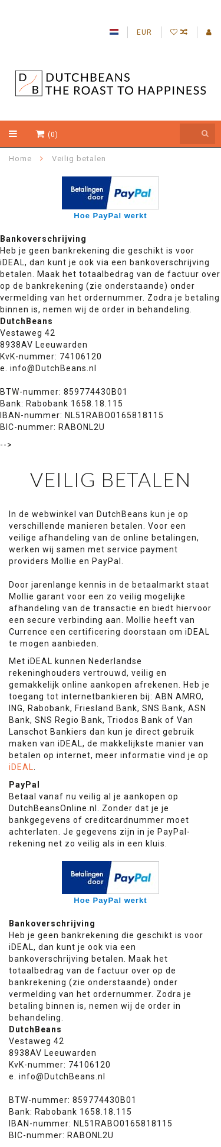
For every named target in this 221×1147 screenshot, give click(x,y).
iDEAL (21, 767)
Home (20, 158)
